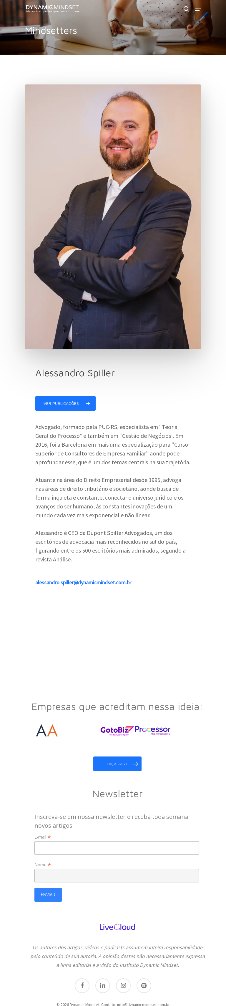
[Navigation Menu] (198, 9)
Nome (42, 842)
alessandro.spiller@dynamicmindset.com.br (83, 582)
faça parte (123, 741)
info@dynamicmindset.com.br (143, 982)
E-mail (42, 814)
